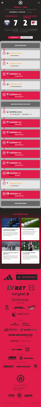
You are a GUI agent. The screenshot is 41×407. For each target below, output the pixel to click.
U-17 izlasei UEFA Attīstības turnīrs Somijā (28, 253)
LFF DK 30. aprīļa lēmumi (28, 229)
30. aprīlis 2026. (11, 238)
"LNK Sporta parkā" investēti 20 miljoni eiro (10, 253)
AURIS (38, 402)
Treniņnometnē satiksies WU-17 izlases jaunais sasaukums (10, 230)
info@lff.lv (19, 390)
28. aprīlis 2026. (11, 262)
